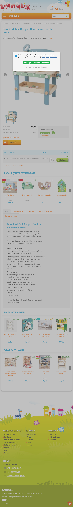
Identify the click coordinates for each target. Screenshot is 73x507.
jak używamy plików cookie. (49, 57)
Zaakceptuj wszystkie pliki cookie (36, 62)
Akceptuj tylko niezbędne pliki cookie (36, 67)
